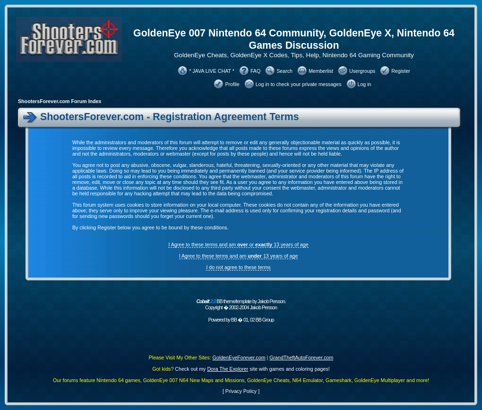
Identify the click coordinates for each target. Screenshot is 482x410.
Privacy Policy (241, 391)
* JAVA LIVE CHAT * (211, 71)
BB (234, 320)
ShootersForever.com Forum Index (59, 101)
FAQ (255, 71)
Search (284, 71)
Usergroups (362, 71)
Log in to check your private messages (299, 84)
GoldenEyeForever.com (239, 357)
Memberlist (321, 71)
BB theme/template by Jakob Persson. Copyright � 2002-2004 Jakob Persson (240, 304)
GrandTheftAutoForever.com (301, 357)
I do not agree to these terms (238, 267)
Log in (364, 84)
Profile (232, 84)
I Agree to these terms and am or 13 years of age (238, 244)
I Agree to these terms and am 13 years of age (238, 256)
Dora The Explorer (227, 369)
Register (400, 71)
